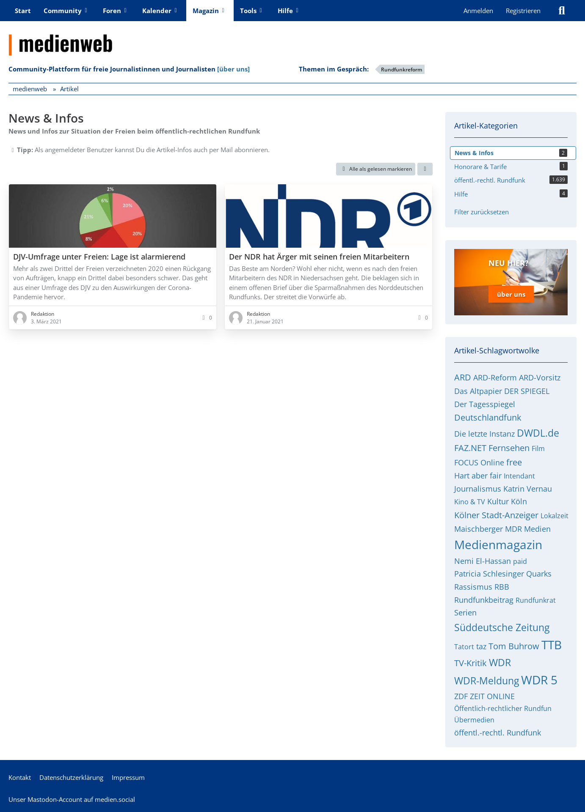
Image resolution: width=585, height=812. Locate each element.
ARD (462, 377)
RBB (501, 586)
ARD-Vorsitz (539, 377)
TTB (551, 644)
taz (481, 646)
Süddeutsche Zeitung (501, 627)
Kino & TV (469, 501)
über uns (511, 294)
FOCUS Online (479, 462)
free (514, 462)
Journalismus (477, 488)
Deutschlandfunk (488, 417)
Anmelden (478, 10)
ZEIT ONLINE (492, 696)
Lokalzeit (554, 515)
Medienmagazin (498, 544)
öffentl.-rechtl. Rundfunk (497, 732)
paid (520, 561)
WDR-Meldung (486, 680)
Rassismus (473, 586)
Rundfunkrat (536, 599)
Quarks (539, 574)
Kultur (498, 501)
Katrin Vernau (527, 488)
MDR (513, 528)
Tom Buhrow (513, 645)
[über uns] (233, 69)
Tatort (464, 646)
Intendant (519, 475)
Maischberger (478, 528)
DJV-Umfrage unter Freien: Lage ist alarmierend (99, 257)
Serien (465, 612)
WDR (500, 662)
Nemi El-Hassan (482, 560)
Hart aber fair (478, 475)
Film (538, 448)
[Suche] (562, 10)
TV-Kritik (470, 663)
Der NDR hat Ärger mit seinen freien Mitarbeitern (319, 257)
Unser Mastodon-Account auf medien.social (71, 799)
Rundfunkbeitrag (483, 599)
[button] (425, 169)
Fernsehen (509, 447)
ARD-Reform (495, 377)
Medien (537, 528)
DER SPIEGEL (526, 390)
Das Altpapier (478, 390)
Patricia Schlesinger (489, 574)
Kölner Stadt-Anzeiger (496, 514)
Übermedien (474, 719)
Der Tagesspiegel (484, 404)
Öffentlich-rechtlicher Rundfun (503, 708)
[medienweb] (292, 38)
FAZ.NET (470, 447)
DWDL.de (538, 432)
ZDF (461, 696)
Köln (519, 501)
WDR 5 (539, 680)
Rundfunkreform (401, 69)
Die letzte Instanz (484, 433)
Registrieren (523, 10)
